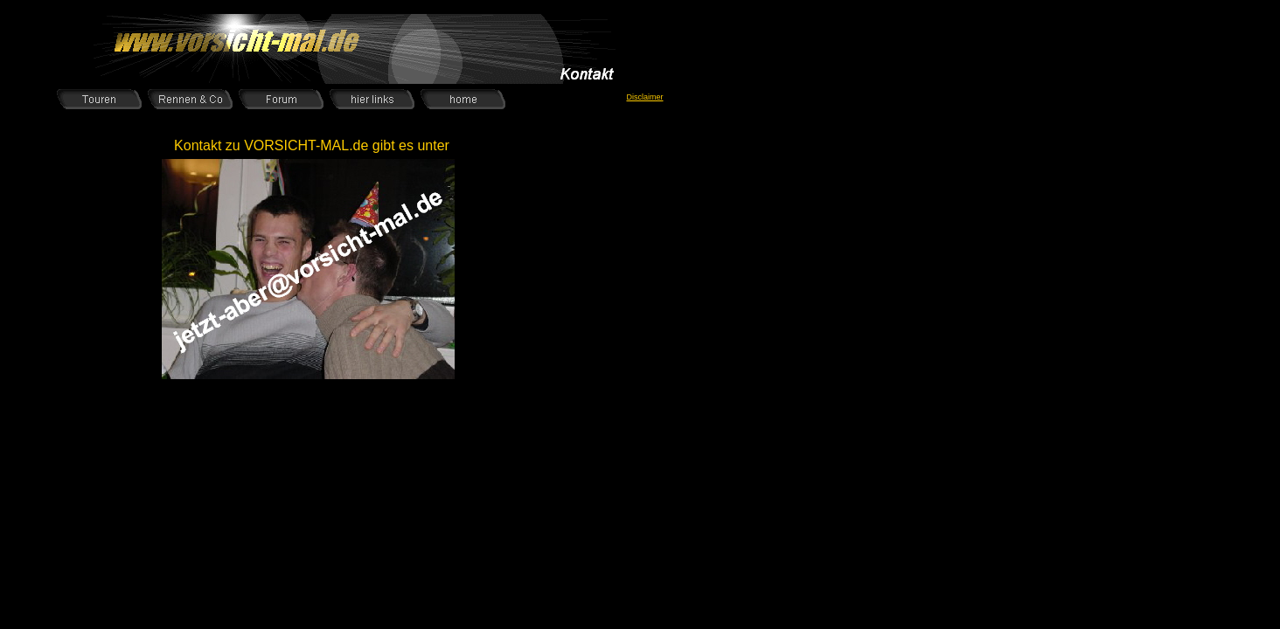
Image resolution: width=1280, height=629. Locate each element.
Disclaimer (644, 97)
